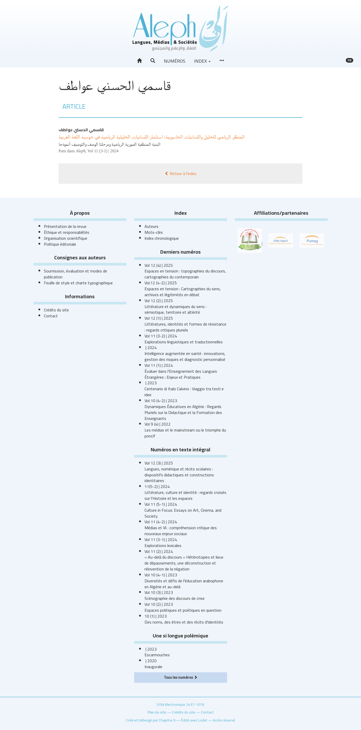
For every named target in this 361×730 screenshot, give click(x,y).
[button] (153, 61)
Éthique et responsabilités (66, 232)
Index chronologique (162, 238)
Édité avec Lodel (194, 720)
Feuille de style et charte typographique (78, 283)
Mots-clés (154, 232)
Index (202, 61)
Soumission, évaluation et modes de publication (75, 274)
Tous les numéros (180, 677)
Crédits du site (56, 310)
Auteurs (151, 226)
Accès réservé (224, 720)
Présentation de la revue (65, 226)
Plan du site (157, 712)
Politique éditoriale (60, 244)
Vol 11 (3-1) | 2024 (103, 151)
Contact (51, 316)
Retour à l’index (180, 173)
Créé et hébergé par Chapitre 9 (150, 720)
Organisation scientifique (65, 238)
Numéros (174, 61)
